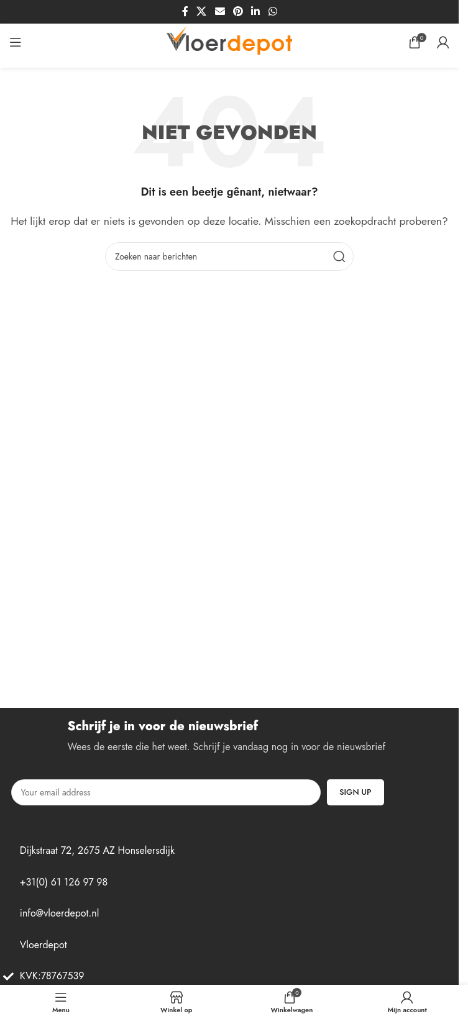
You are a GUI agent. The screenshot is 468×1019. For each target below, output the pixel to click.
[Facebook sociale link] (185, 11)
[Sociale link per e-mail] (220, 11)
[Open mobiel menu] (15, 42)
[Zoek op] (229, 256)
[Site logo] (230, 41)
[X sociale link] (202, 11)
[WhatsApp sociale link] (272, 11)
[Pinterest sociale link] (238, 11)
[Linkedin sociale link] (255, 11)
